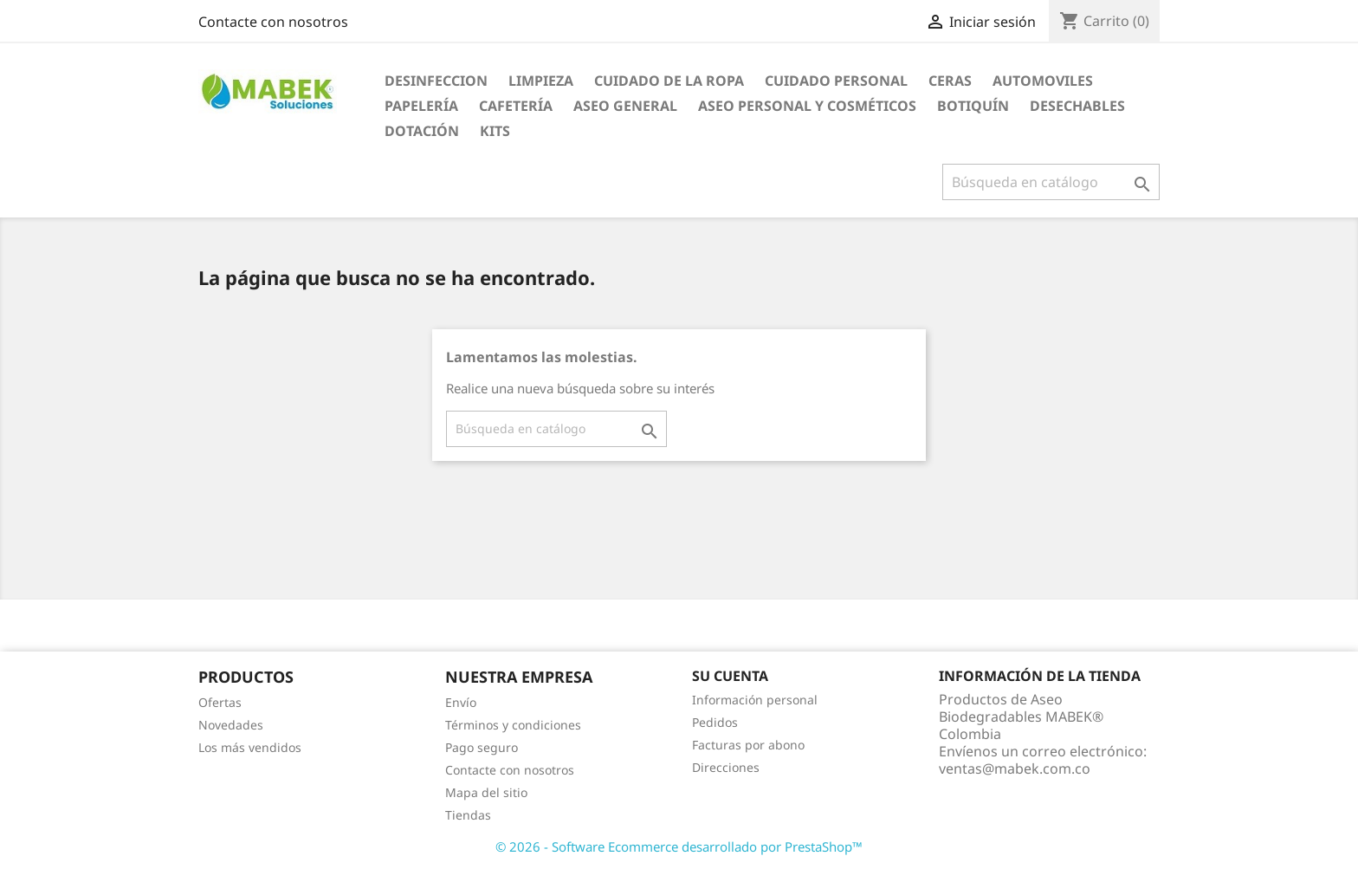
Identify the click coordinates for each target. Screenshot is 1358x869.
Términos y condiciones (513, 725)
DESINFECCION (436, 80)
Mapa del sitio (486, 792)
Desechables (1077, 105)
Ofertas (220, 702)
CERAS (950, 80)
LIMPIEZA (540, 80)
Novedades (230, 725)
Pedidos (715, 722)
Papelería (421, 105)
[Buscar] (1051, 182)
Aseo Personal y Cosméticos (807, 105)
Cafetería (516, 105)
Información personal (755, 699)
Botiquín (973, 105)
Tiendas (468, 815)
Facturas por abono (748, 744)
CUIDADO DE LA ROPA (669, 80)
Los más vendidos (249, 747)
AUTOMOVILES (1043, 80)
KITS (495, 130)
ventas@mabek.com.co (1014, 768)
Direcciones (726, 767)
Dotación (422, 130)
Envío (460, 702)
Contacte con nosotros (273, 21)
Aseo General (625, 105)
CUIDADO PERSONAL (836, 80)
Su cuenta (730, 675)
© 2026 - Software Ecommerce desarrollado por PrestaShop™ (679, 846)
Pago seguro (481, 747)
